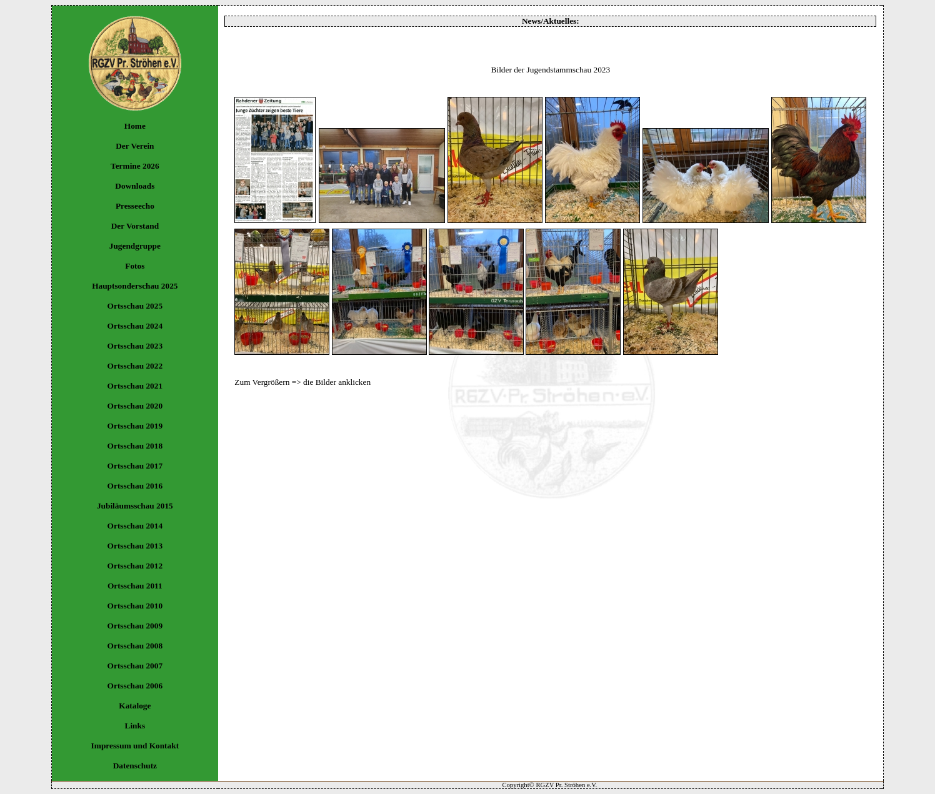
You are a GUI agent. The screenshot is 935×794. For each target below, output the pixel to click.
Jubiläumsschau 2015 (135, 505)
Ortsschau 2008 (135, 645)
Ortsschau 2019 (135, 425)
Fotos (134, 265)
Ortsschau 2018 (135, 445)
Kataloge (135, 705)
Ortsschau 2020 (135, 405)
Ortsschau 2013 (135, 545)
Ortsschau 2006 (135, 685)
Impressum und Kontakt (135, 745)
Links (135, 725)
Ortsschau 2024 (135, 325)
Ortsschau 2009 (135, 625)
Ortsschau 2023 (135, 345)
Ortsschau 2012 (135, 565)
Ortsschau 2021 (135, 385)
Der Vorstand (135, 226)
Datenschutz (135, 765)
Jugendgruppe (135, 246)
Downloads (134, 186)
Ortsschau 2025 (135, 305)
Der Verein (135, 146)
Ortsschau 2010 (135, 605)
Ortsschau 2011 (135, 585)
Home (135, 126)
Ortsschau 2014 (135, 525)
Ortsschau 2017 (135, 465)
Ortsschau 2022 (135, 365)
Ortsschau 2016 (135, 485)
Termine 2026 (135, 166)
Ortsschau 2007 (135, 665)
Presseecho (135, 206)
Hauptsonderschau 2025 (135, 285)
